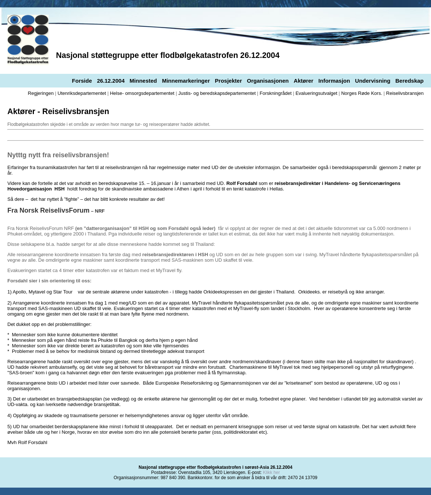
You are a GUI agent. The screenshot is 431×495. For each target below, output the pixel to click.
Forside (82, 81)
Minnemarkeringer (186, 81)
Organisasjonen (267, 81)
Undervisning (372, 81)
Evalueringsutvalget (316, 93)
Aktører (303, 81)
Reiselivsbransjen (405, 93)
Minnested (143, 81)
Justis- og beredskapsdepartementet (217, 93)
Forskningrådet (276, 93)
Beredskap (409, 81)
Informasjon (334, 81)
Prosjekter (228, 81)
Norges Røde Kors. (361, 93)
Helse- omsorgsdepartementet (142, 93)
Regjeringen (41, 93)
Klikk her (271, 472)
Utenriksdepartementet (81, 93)
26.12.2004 (111, 81)
